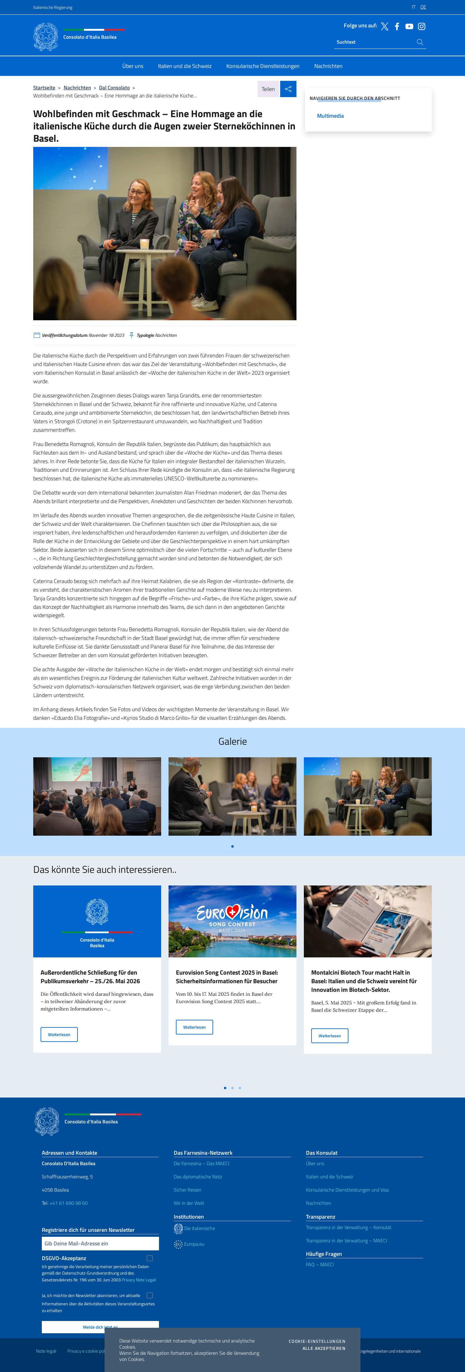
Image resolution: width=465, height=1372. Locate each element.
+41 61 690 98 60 (69, 1203)
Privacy (128, 1279)
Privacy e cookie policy (88, 1350)
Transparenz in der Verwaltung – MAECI (346, 1240)
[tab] (232, 846)
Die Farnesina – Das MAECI (201, 1163)
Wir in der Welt (189, 1203)
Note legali (46, 1350)
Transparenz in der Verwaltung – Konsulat (348, 1227)
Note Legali (146, 1279)
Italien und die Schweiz (329, 1176)
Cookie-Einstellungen (317, 1341)
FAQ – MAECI (320, 1264)
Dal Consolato (114, 87)
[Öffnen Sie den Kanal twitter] (383, 26)
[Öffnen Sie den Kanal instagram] (420, 26)
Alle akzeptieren (324, 1348)
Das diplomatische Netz (198, 1176)
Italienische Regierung (52, 7)
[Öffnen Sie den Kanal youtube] (408, 26)
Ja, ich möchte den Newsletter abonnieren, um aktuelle (91, 1295)
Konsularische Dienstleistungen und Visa (347, 1189)
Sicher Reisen (187, 1189)
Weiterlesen (63, 1034)
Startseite (44, 87)
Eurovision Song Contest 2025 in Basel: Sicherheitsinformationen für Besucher (227, 977)
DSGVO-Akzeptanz (64, 1258)
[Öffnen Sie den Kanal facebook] (395, 26)
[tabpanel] (97, 799)
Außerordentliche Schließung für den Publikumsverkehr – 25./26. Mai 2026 (90, 977)
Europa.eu (189, 1244)
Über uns (315, 1163)
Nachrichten (77, 87)
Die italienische (194, 1228)
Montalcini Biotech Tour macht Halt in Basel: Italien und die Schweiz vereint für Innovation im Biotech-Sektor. (364, 981)
